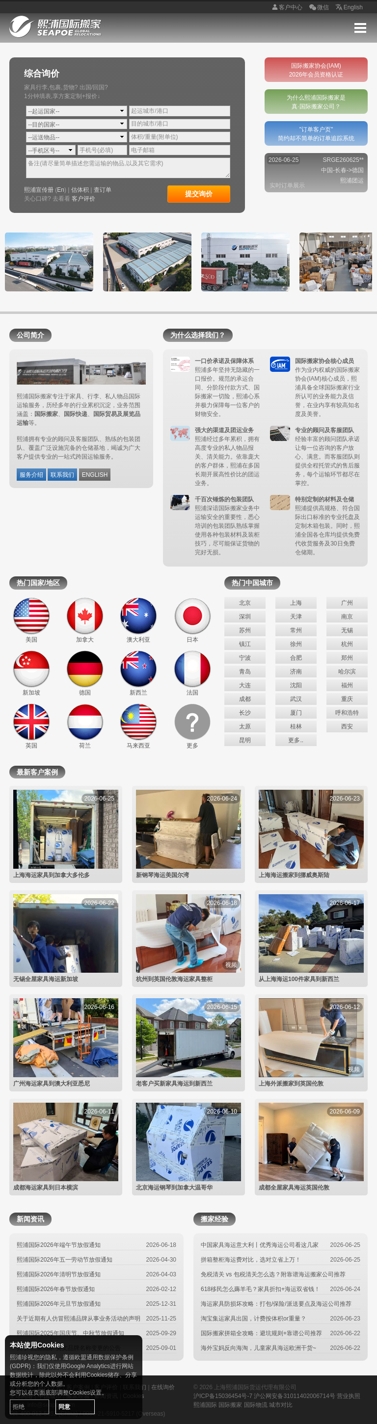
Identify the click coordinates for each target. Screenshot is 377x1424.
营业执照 (348, 1396)
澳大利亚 (138, 620)
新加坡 (31, 673)
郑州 (347, 657)
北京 (245, 602)
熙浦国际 (205, 1404)
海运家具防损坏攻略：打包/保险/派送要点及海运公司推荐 (276, 1303)
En (60, 189)
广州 (347, 602)
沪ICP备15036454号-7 (222, 1396)
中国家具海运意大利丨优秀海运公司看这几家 (260, 1245)
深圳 (245, 616)
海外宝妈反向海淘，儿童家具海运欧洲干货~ (258, 1348)
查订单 (102, 189)
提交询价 (199, 194)
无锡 (347, 630)
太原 (245, 726)
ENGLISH (95, 474)
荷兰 (85, 726)
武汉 (296, 699)
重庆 (347, 699)
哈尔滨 (347, 671)
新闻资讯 (30, 1219)
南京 (347, 616)
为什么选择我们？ (197, 335)
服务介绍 (31, 474)
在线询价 (163, 1387)
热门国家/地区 (38, 583)
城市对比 (281, 1404)
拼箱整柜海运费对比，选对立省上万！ (251, 1259)
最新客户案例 (37, 772)
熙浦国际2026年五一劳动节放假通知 (64, 1259)
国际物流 (256, 1404)
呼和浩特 (347, 712)
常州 (296, 630)
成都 (245, 699)
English (348, 8)
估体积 (80, 189)
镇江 (245, 644)
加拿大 (85, 620)
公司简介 (30, 335)
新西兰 (138, 673)
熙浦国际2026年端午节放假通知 (59, 1245)
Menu (360, 28)
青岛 (245, 671)
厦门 (296, 712)
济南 (296, 671)
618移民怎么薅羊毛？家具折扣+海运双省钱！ (260, 1289)
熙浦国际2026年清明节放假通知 (59, 1274)
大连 (245, 685)
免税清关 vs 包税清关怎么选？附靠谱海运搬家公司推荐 (273, 1274)
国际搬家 (230, 1404)
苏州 (245, 630)
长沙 (245, 712)
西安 (347, 726)
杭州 (347, 644)
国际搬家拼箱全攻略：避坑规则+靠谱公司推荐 (261, 1333)
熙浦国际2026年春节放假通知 (56, 1289)
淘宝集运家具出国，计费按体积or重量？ (253, 1318)
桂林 (296, 726)
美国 (31, 620)
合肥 (296, 657)
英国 (31, 726)
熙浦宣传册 (39, 189)
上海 (296, 602)
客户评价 (83, 198)
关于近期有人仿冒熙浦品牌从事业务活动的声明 (78, 1318)
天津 (296, 616)
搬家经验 (214, 1219)
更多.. (295, 740)
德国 (85, 673)
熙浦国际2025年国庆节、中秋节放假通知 (70, 1333)
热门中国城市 (252, 583)
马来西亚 (138, 726)
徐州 (296, 644)
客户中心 (285, 8)
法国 (192, 673)
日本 (192, 620)
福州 (347, 685)
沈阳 (296, 685)
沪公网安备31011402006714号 (294, 1396)
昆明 (245, 740)
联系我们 (62, 474)
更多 (192, 726)
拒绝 (19, 1406)
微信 (318, 8)
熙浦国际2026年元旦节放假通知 (59, 1303)
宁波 (245, 657)
